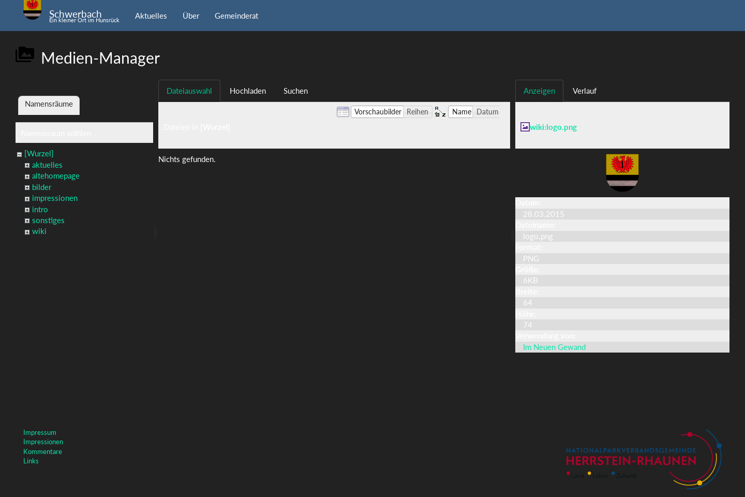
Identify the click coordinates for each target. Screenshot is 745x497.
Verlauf (585, 90)
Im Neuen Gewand (554, 347)
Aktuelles (151, 15)
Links (31, 461)
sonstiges (48, 220)
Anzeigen (539, 90)
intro (40, 209)
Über (191, 15)
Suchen (296, 90)
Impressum (39, 432)
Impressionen (43, 441)
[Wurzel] (39, 153)
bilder (41, 187)
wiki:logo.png (553, 126)
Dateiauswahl (189, 90)
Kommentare (42, 451)
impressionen (55, 197)
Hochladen (248, 90)
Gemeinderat (236, 15)
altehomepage (56, 175)
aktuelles (47, 164)
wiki (39, 231)
